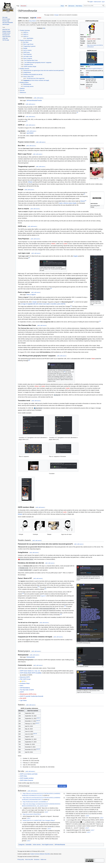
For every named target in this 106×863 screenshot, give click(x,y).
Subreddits (28, 844)
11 (64, 371)
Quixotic (89, 39)
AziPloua (94, 39)
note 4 (35, 733)
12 (38, 586)
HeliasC (53, 243)
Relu (87, 75)
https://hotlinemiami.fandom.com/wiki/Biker (35, 801)
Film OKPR (23, 698)
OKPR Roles (23, 776)
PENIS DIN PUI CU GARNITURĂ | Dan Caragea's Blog (38, 820)
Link (45, 812)
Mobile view (43, 859)
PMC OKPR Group (25, 679)
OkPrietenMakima (25, 687)
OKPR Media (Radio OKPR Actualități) (30, 673)
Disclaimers (37, 859)
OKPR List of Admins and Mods (28, 774)
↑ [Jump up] (22, 758)
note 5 (38, 749)
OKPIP (22, 692)
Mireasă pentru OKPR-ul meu (28, 694)
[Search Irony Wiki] (94, 5)
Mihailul (30, 182)
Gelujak (34, 302)
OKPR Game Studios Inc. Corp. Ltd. (30, 671)
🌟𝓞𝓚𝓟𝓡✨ (23, 681)
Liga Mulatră (29, 133)
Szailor (68, 388)
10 (29, 360)
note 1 (38, 718)
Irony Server (32, 21)
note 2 (38, 720)
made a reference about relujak (67, 203)
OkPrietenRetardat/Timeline (34, 100)
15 (65, 606)
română (39, 17)
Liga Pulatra (23, 700)
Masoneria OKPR (25, 677)
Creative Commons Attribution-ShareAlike (40, 854)
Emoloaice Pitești (24, 683)
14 (23, 593)
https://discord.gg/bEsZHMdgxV (93, 68)
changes (56, 15)
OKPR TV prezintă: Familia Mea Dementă (31, 696)
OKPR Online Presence (26, 780)
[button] (97, 198)
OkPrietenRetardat (60, 844)
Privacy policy (20, 859)
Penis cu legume (31, 294)
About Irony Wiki (29, 859)
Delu (87, 87)
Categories (21, 844)
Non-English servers (47, 844)
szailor (65, 243)
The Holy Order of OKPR (27, 690)
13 (45, 588)
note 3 (37, 723)
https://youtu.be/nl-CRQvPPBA (31, 814)
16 (61, 614)
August (42, 596)
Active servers (37, 844)
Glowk (93, 358)
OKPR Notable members (27, 778)
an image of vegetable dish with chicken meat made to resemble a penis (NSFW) (43, 304)
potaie (43, 386)
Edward (82, 201)
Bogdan (76, 256)
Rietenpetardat (30, 657)
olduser (37, 386)
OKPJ (21, 685)
